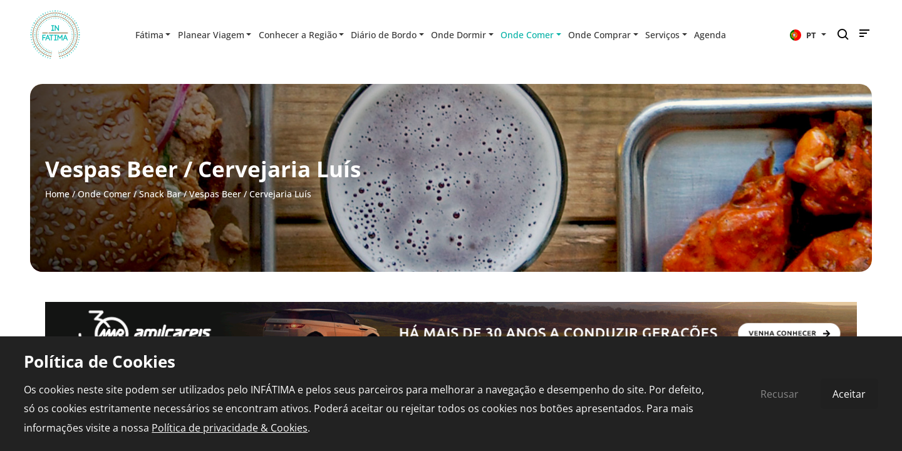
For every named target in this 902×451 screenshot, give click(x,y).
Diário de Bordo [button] (384, 35)
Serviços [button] (662, 35)
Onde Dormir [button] (458, 35)
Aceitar (849, 394)
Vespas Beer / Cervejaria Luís (250, 194)
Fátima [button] (149, 35)
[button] (808, 34)
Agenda (710, 35)
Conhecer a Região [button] (298, 35)
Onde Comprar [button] (599, 35)
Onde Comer (104, 194)
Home (57, 194)
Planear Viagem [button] (211, 35)
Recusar (779, 394)
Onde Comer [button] (527, 35)
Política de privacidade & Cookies (230, 428)
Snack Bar (160, 194)
